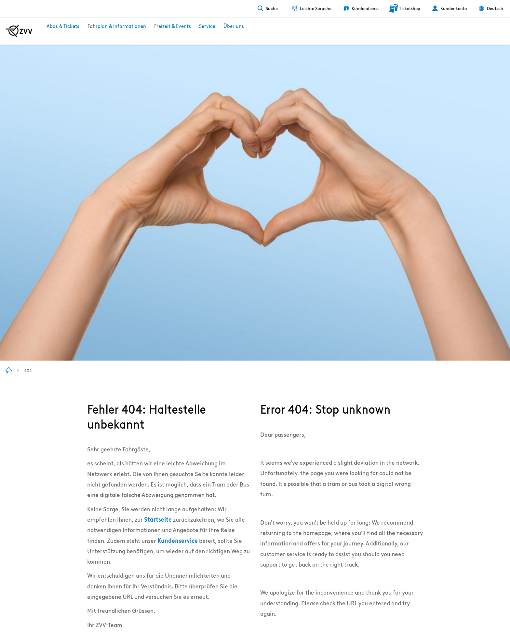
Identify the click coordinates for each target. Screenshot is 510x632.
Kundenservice (177, 540)
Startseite (158, 519)
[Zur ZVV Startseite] (19, 31)
